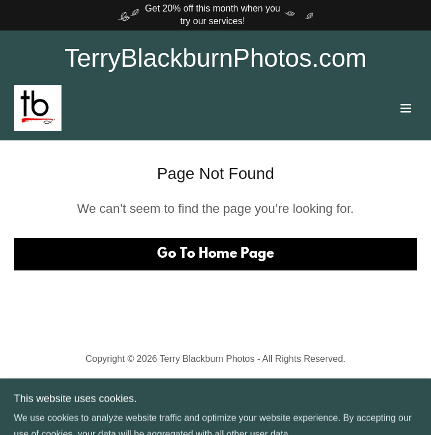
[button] (405, 108)
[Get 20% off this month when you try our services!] (215, 15)
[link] (37, 108)
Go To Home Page (215, 254)
